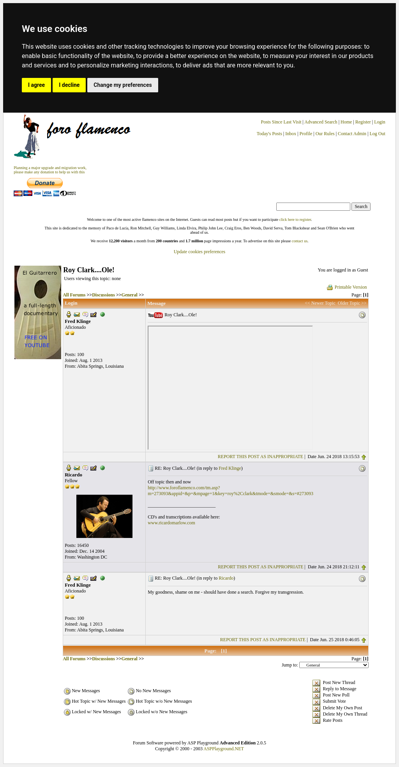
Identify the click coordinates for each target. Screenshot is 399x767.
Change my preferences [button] (123, 85)
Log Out (377, 133)
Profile (306, 133)
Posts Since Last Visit (281, 122)
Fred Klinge (230, 468)
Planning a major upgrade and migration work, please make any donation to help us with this (50, 170)
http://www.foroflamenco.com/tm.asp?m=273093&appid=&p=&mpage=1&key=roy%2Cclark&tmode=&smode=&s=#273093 (230, 490)
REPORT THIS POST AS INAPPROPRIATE (260, 456)
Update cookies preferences (200, 251)
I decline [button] (69, 85)
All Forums (74, 295)
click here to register (295, 219)
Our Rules (325, 133)
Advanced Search (320, 122)
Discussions (103, 295)
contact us (299, 241)
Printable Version (346, 287)
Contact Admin (352, 133)
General (130, 295)
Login (379, 122)
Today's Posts (269, 133)
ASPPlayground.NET (223, 748)
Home (346, 122)
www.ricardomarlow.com (171, 522)
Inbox (290, 133)
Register (363, 122)
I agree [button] (36, 85)
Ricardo (226, 578)
